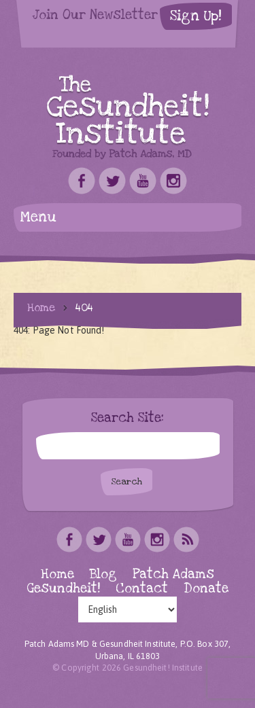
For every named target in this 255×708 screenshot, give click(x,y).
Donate (206, 588)
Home (41, 308)
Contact (142, 588)
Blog (103, 574)
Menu (38, 217)
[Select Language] (127, 609)
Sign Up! (196, 16)
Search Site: (127, 418)
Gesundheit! (63, 588)
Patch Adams (173, 574)
